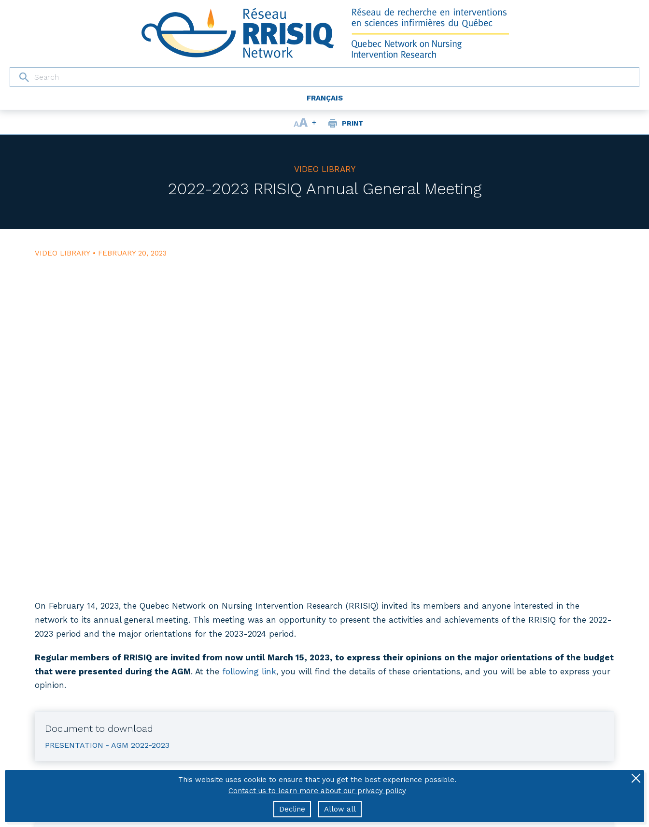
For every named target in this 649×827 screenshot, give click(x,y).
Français (325, 98)
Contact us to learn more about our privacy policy (317, 790)
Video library (324, 169)
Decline (292, 809)
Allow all (340, 809)
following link (249, 671)
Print (352, 123)
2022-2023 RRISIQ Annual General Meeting (324, 188)
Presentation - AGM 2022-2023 (107, 745)
